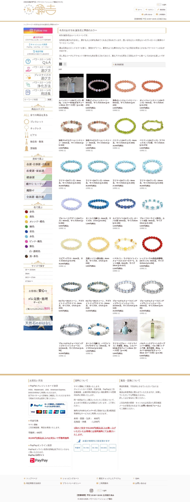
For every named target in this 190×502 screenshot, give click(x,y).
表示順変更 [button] (118, 64)
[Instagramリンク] (91, 490)
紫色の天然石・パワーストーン (38, 246)
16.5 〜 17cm (30, 277)
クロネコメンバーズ (87, 411)
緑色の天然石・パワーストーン (38, 226)
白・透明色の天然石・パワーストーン (38, 251)
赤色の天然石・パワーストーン (38, 211)
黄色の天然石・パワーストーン (38, 216)
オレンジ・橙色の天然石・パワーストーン (38, 221)
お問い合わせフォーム (150, 406)
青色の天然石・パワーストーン (38, 231)
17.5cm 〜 (29, 281)
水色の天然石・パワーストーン (38, 236)
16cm (27, 274)
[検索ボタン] (50, 99)
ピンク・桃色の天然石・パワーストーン (38, 241)
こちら (129, 398)
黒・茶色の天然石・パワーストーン (38, 256)
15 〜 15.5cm (30, 270)
